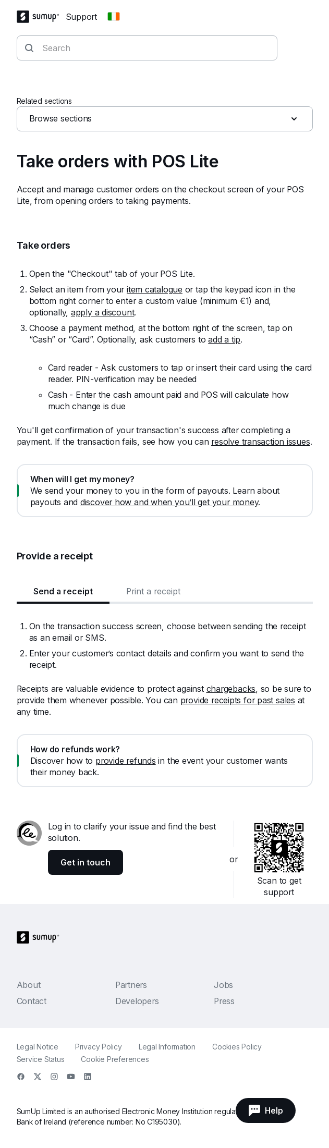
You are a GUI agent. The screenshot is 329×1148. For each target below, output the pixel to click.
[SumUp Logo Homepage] (41, 16)
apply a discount (102, 312)
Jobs (223, 985)
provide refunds (125, 760)
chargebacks (231, 688)
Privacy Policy (98, 1046)
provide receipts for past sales (237, 700)
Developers (137, 1001)
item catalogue (154, 289)
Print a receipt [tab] (153, 591)
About (29, 985)
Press (224, 1001)
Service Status (41, 1059)
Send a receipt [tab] (63, 591)
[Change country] (113, 16)
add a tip (224, 339)
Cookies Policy (237, 1046)
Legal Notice (37, 1046)
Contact (31, 1001)
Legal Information (167, 1046)
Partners (131, 985)
